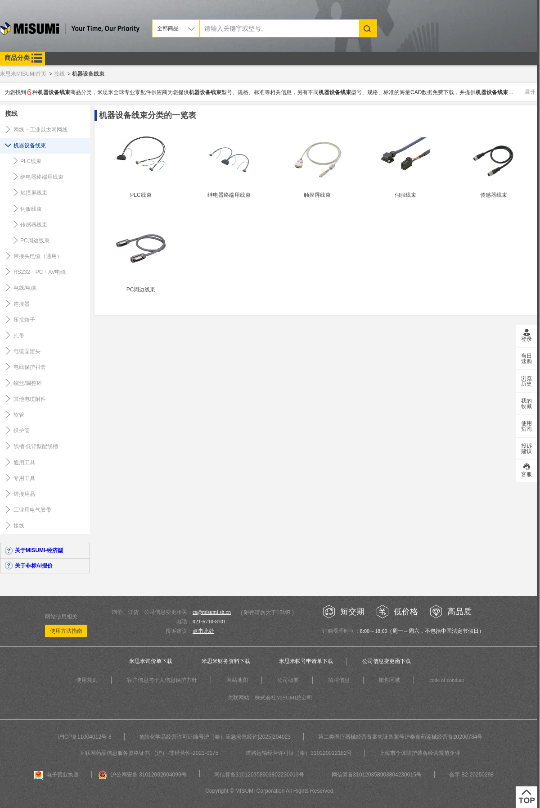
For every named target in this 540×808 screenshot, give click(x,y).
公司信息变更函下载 (386, 661)
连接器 (22, 304)
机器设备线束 (30, 145)
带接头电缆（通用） (38, 256)
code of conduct (446, 680)
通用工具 (24, 462)
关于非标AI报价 (34, 566)
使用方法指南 (66, 631)
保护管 (22, 430)
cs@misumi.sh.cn (212, 612)
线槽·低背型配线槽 (36, 446)
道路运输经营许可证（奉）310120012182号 (299, 753)
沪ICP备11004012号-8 (85, 737)
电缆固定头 (27, 351)
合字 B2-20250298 (471, 775)
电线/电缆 (25, 288)
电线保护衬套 (30, 367)
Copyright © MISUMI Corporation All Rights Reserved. (270, 791)
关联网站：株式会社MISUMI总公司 (270, 698)
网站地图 (237, 680)
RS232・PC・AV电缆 (40, 272)
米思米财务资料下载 (226, 661)
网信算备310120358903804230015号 (377, 775)
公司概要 (288, 680)
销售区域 (389, 680)
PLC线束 (30, 161)
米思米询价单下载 (150, 661)
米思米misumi (70, 30)
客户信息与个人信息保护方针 (162, 680)
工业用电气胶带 (32, 510)
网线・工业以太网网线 (41, 130)
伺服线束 (31, 209)
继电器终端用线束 (41, 177)
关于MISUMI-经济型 (39, 550)
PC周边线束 (35, 240)
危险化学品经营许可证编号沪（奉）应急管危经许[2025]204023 (215, 737)
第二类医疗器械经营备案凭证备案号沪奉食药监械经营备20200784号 (400, 737)
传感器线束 (33, 225)
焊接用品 (24, 494)
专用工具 (24, 478)
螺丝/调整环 (28, 383)
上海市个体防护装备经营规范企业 (419, 753)
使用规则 (87, 680)
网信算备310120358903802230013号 (259, 775)
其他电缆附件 (30, 399)
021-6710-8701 (209, 621)
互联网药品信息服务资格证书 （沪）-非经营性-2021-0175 (149, 753)
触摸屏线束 (33, 193)
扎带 (19, 335)
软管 (19, 415)
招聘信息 (339, 680)
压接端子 (24, 320)
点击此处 (203, 631)
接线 (11, 113)
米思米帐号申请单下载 (306, 661)
